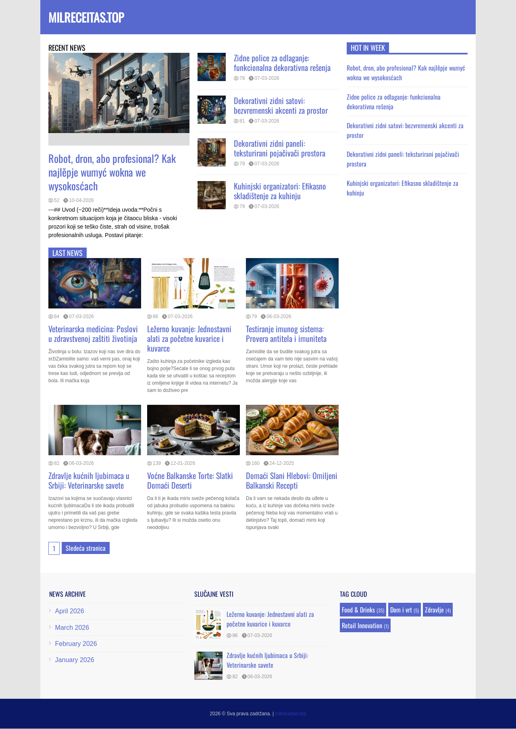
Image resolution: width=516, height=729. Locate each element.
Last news (67, 253)
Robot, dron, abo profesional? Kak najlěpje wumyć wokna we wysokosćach (112, 172)
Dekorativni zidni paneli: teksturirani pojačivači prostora (279, 148)
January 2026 (74, 659)
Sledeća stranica (86, 548)
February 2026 (76, 643)
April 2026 (69, 611)
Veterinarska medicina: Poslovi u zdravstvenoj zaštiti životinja (93, 333)
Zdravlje (434, 609)
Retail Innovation (362, 625)
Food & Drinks (358, 609)
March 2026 (72, 627)
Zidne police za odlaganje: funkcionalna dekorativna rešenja (282, 62)
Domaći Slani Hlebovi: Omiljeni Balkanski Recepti (291, 480)
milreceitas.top (86, 17)
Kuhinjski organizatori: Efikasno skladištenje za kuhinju (280, 191)
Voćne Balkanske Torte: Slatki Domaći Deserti (190, 480)
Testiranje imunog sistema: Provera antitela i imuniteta (286, 333)
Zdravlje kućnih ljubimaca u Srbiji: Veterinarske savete (88, 480)
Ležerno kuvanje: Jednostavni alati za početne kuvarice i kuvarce (189, 338)
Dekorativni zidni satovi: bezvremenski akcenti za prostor (281, 105)
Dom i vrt (401, 609)
